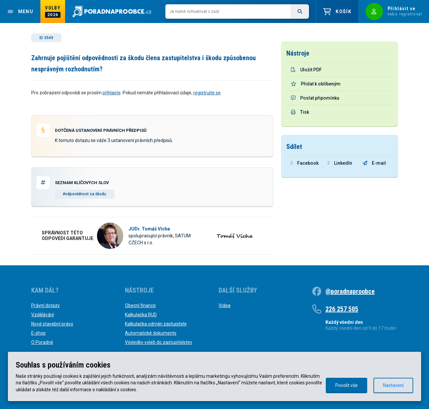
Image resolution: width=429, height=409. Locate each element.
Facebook (305, 163)
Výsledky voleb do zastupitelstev (158, 342)
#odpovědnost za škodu (84, 194)
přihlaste (112, 92)
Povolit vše (346, 385)
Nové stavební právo (52, 323)
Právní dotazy (45, 305)
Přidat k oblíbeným (316, 83)
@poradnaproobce (350, 291)
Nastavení (393, 385)
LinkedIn (340, 163)
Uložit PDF (306, 69)
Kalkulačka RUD (141, 314)
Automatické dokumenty (151, 333)
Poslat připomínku (315, 98)
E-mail (374, 163)
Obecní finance (140, 305)
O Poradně (42, 342)
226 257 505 (341, 309)
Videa (224, 305)
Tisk (300, 112)
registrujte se (207, 92)
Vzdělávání (42, 314)
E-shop (38, 333)
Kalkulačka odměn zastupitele (156, 323)
